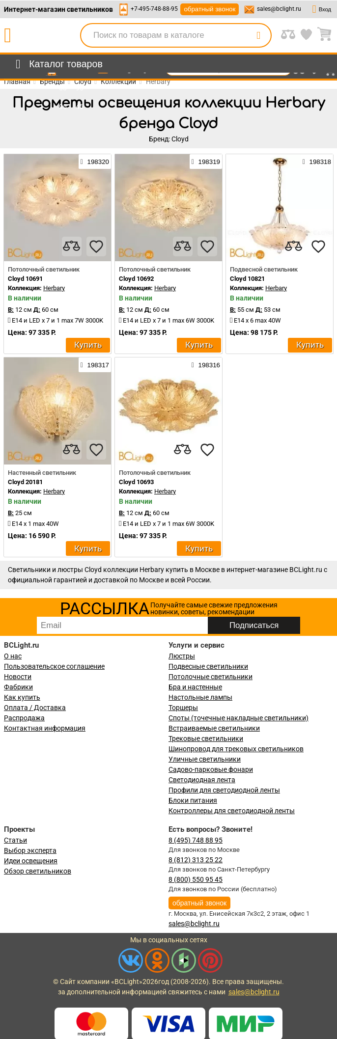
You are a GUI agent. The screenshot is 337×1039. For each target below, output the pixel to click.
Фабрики (18, 687)
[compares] (72, 246)
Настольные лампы (200, 697)
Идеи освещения (30, 861)
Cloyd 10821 (247, 278)
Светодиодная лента (201, 780)
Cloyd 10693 (136, 482)
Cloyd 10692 (136, 278)
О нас (13, 656)
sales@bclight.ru (279, 8)
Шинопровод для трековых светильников (236, 749)
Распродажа (24, 718)
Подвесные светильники (208, 666)
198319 (206, 161)
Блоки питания (192, 800)
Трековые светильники (205, 738)
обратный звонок (209, 9)
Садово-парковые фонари (210, 769)
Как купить (22, 697)
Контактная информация (44, 728)
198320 (95, 161)
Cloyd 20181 (25, 482)
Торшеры (183, 707)
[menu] (57, 64)
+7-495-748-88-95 (154, 8)
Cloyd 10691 (25, 278)
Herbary (54, 288)
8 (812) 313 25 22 (195, 860)
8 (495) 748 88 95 (195, 840)
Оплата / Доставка (35, 707)
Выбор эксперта (30, 850)
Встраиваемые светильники (214, 728)
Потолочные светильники (210, 677)
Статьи (15, 840)
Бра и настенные (195, 687)
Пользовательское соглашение (54, 666)
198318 (317, 161)
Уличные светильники (204, 759)
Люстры (181, 656)
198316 (206, 365)
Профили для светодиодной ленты (224, 790)
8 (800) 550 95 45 (195, 879)
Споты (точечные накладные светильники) (238, 718)
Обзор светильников (37, 871)
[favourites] (96, 246)
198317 (95, 365)
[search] (258, 35)
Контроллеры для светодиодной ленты (231, 811)
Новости (17, 677)
